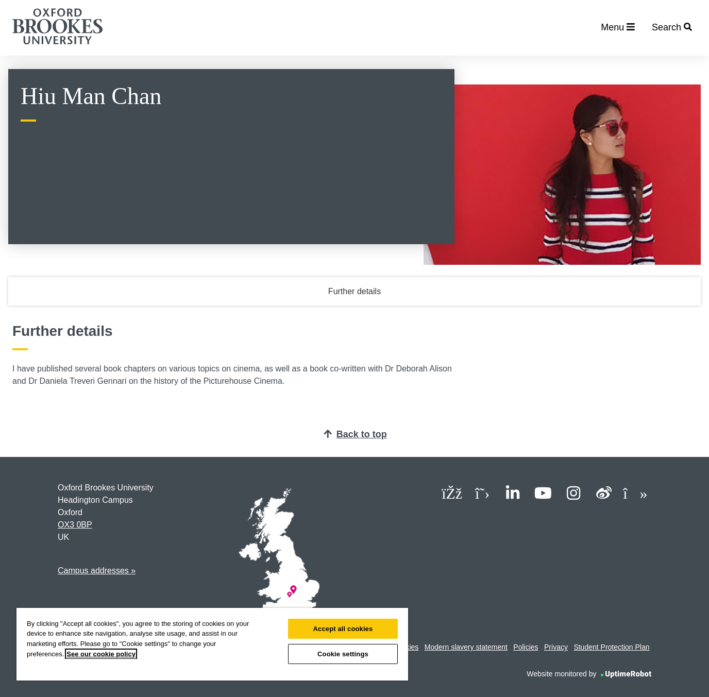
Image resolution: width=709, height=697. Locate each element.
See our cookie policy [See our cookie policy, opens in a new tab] (101, 654)
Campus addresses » (97, 570)
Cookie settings (342, 654)
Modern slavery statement (466, 647)
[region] (212, 644)
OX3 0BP (75, 524)
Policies (525, 647)
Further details (354, 291)
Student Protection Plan (611, 647)
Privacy (556, 647)
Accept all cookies (343, 629)
